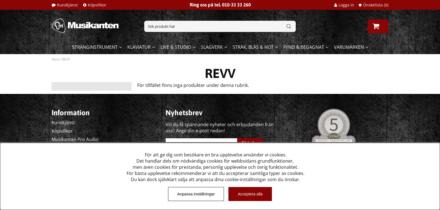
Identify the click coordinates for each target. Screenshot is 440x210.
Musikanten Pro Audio (75, 139)
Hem (55, 59)
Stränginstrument (95, 47)
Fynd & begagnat (303, 47)
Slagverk (212, 47)
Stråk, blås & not (253, 47)
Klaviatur (139, 47)
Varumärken (349, 47)
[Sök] (220, 26)
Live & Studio (176, 47)
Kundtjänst (67, 5)
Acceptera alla (250, 194)
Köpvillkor (97, 5)
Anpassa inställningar (196, 194)
